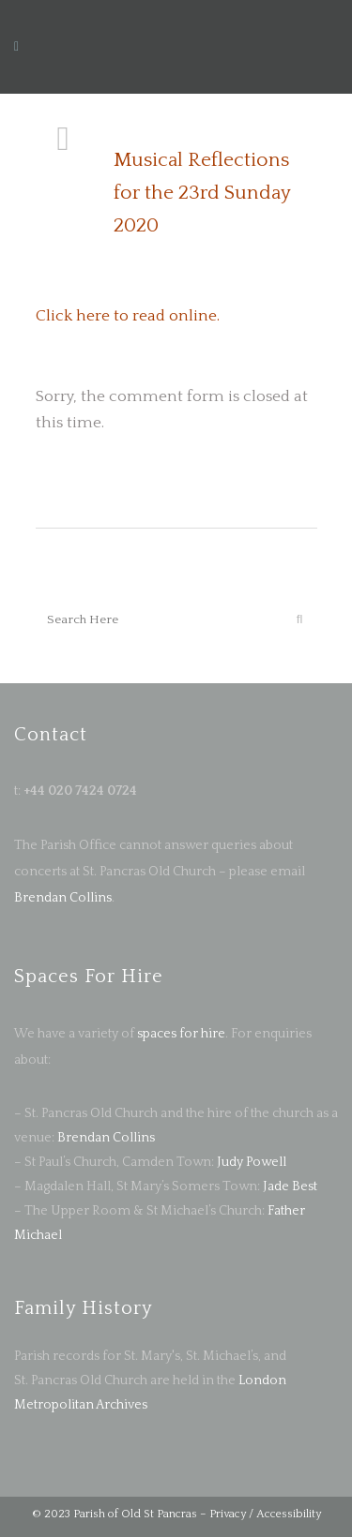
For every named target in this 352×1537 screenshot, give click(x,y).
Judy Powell (251, 1162)
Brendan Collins (63, 897)
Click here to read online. (128, 315)
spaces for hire (181, 1033)
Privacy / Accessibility (265, 1514)
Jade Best (290, 1186)
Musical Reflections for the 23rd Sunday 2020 (202, 192)
